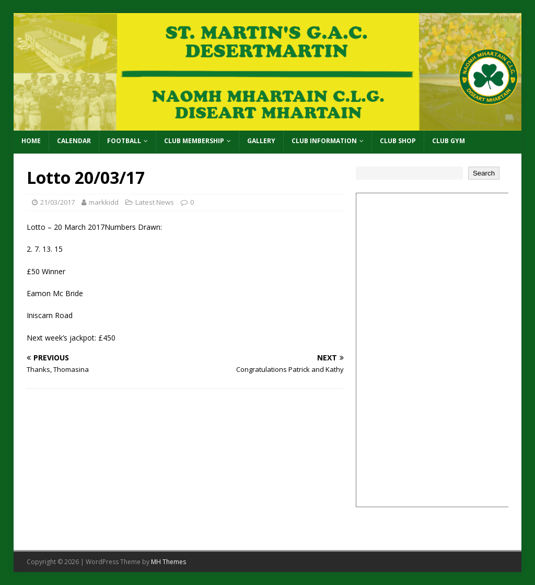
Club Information (324, 140)
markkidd (104, 202)
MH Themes (168, 561)
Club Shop (398, 140)
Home (31, 140)
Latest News (154, 202)
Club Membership (194, 140)
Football (124, 140)
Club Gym (448, 140)
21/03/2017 (57, 202)
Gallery (261, 140)
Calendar (74, 140)
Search (484, 173)
